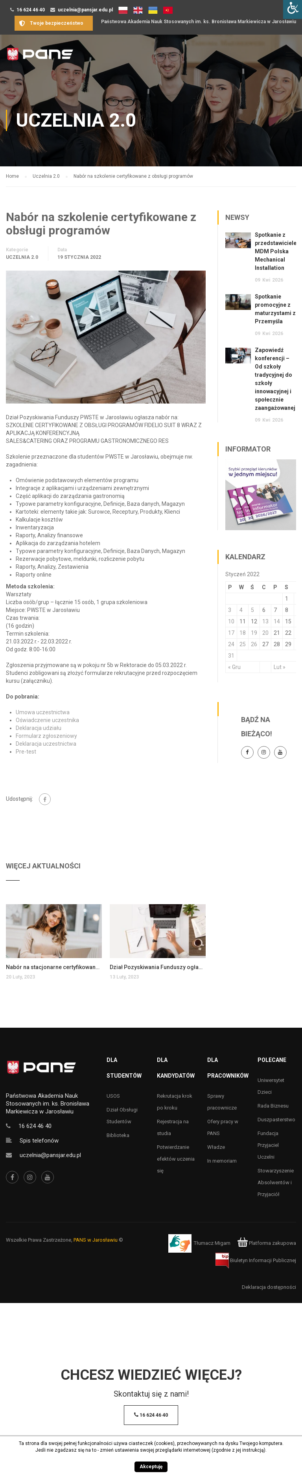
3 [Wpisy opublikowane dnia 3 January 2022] (229, 610)
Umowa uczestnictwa (43, 712)
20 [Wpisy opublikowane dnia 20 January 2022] (265, 633)
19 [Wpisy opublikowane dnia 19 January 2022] (254, 633)
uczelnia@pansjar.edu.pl (85, 10)
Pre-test (26, 751)
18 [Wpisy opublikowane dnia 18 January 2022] (242, 633)
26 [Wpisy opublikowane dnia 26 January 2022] (254, 644)
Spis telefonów (39, 1140)
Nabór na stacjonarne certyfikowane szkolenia (54, 967)
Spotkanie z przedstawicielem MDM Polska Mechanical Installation (278, 251)
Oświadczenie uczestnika (47, 720)
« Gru (234, 667)
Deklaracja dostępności (269, 1287)
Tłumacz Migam (212, 1243)
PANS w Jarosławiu (96, 1240)
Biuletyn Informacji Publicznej (255, 1260)
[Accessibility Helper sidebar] (292, 9)
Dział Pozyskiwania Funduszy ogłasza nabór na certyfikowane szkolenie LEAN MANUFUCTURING (158, 967)
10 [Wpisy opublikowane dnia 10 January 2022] (231, 621)
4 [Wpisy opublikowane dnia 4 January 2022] (241, 610)
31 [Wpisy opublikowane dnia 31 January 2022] (231, 655)
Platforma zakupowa (267, 1243)
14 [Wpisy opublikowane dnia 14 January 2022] (277, 621)
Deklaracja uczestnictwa (46, 744)
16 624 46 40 (31, 10)
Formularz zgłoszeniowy (46, 736)
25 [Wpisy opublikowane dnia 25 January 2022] (242, 644)
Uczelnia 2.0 (22, 257)
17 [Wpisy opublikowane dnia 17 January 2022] (231, 633)
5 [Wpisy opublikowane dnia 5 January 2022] (252, 610)
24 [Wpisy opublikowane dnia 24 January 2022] (231, 644)
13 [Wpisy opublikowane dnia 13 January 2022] (265, 621)
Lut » (279, 667)
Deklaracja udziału (38, 728)
